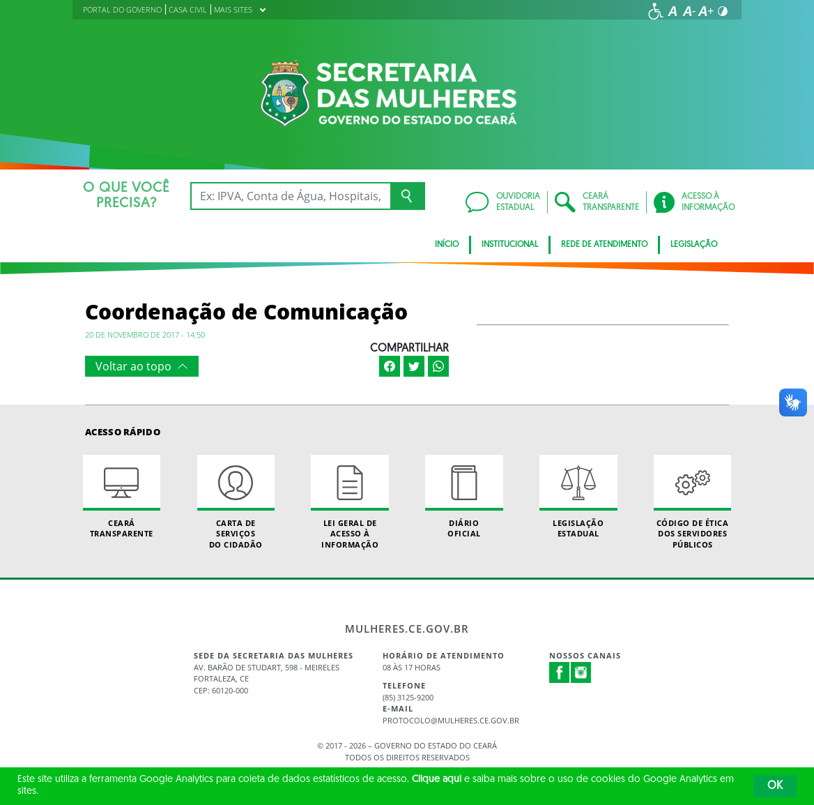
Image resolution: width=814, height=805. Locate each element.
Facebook (559, 672)
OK (775, 786)
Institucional (510, 245)
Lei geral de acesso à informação (349, 502)
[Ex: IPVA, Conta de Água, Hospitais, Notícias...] (290, 196)
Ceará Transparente (121, 497)
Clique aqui (436, 779)
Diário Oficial (463, 497)
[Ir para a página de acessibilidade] (655, 11)
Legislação (693, 245)
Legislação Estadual (578, 497)
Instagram (581, 672)
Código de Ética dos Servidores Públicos (692, 502)
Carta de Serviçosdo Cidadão (236, 502)
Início (447, 245)
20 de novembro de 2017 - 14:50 (145, 334)
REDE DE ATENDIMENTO (604, 245)
